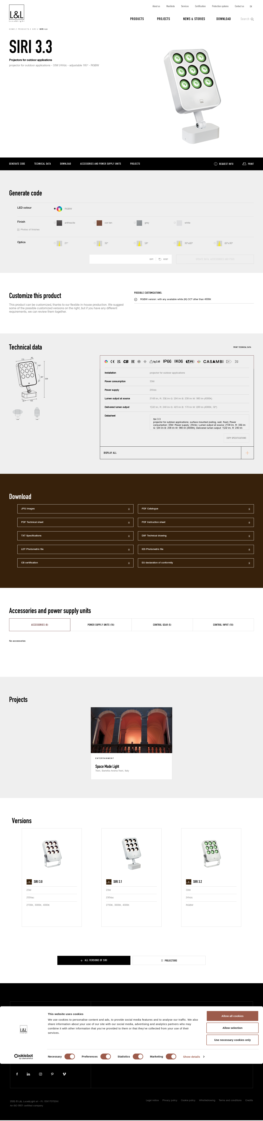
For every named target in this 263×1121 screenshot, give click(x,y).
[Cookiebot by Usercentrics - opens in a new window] (24, 1114)
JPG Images (28, 509)
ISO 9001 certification (204, 1025)
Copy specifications (236, 438)
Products (137, 18)
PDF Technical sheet (32, 523)
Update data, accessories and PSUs (215, 259)
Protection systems (220, 6)
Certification (200, 6)
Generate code (17, 164)
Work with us (151, 1041)
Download (223, 18)
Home (12, 30)
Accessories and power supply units (100, 164)
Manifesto (170, 6)
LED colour (24, 208)
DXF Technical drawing (154, 536)
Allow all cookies (233, 1073)
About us (156, 6)
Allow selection (232, 1085)
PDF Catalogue (150, 509)
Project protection (202, 1019)
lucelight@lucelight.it (67, 1054)
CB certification (29, 563)
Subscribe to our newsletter (208, 1008)
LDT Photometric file (32, 550)
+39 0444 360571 (66, 1051)
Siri (34, 30)
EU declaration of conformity (157, 563)
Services (185, 6)
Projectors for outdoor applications (30, 60)
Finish (21, 222)
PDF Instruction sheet (153, 523)
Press (109, 1030)
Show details (191, 1113)
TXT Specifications (31, 536)
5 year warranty (201, 1014)
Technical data (42, 164)
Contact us (239, 6)
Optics (21, 242)
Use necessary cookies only (232, 1097)
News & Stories (194, 18)
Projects (163, 18)
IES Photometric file (152, 550)
